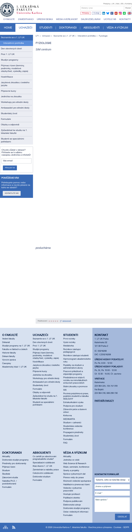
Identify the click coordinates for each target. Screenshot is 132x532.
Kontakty (128, 4)
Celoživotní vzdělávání (43, 473)
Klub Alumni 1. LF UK (42, 466)
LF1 (37, 36)
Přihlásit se (10, 168)
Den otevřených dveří (11, 49)
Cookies (117, 527)
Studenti (45, 28)
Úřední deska (45, 19)
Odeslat (122, 517)
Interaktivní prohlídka (13, 43)
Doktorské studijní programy (15, 460)
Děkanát (6, 342)
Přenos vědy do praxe (73, 478)
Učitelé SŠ (110, 19)
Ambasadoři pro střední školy (15, 108)
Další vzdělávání (90, 19)
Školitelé (6, 474)
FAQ (65, 443)
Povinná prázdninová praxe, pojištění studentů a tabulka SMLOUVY (76, 396)
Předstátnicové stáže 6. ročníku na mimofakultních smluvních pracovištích (75, 380)
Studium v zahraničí (72, 423)
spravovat (66, 321)
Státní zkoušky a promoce (75, 387)
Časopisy (6, 363)
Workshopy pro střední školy (14, 102)
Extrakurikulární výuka (73, 402)
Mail (117, 4)
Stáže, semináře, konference (76, 467)
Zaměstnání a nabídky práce (46, 470)
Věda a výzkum (117, 28)
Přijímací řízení (8, 467)
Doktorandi (68, 28)
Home (8, 28)
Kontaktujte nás (12, 193)
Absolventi (91, 28)
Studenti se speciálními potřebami (12, 140)
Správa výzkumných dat (74, 474)
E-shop (96, 13)
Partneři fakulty (104, 401)
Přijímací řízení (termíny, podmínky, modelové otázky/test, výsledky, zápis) (14, 68)
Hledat (128, 8)
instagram (120, 13)
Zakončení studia (10, 478)
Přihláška (85, 13)
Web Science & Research (74, 464)
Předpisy (106, 4)
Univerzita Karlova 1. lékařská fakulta (69, 527)
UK (113, 4)
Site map (5, 527)
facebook (112, 13)
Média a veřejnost (67, 19)
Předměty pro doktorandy (14, 464)
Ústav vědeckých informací (75, 512)
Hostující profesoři (71, 494)
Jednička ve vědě (71, 460)
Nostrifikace (7, 77)
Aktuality (6, 457)
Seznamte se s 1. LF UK (13, 38)
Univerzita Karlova (31, 14)
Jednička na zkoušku (11, 97)
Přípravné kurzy (8, 91)
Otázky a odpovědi (10, 125)
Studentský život (9, 114)
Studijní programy (9, 60)
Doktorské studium (41, 477)
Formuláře (6, 119)
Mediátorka (68, 346)
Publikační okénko (71, 498)
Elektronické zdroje (72, 505)
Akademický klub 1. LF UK (14, 367)
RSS (13, 527)
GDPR (126, 527)
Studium (6, 471)
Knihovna (67, 416)
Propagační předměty (73, 432)
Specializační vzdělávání (44, 463)
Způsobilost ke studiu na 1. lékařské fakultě (14, 131)
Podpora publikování (72, 501)
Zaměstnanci (26, 19)
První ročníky (69, 339)
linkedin (103, 13)
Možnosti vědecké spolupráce (77, 481)
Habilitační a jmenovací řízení (76, 485)
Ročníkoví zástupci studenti (76, 356)
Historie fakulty (9, 353)
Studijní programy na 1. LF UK (16, 346)
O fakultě (9, 19)
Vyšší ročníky (69, 342)
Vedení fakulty (8, 339)
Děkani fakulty (8, 356)
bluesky (107, 13)
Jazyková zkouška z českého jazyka (15, 84)
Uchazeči (25, 28)
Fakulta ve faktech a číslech (14, 349)
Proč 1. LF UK (8, 54)
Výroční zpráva (9, 360)
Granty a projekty (71, 471)
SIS (122, 4)
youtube (116, 13)
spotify (124, 13)
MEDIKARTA (69, 419)
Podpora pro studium (73, 406)
